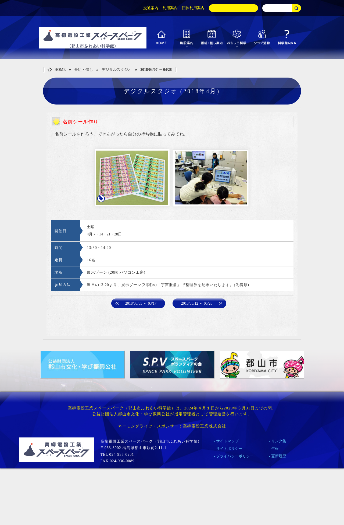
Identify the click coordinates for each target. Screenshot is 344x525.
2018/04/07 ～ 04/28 (156, 70)
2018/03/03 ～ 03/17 (141, 303)
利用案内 (170, 8)
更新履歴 (278, 456)
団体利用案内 (193, 8)
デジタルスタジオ (117, 70)
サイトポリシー (229, 449)
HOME (57, 70)
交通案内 (150, 8)
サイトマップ (227, 441)
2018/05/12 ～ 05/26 (197, 303)
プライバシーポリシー (235, 456)
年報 (275, 449)
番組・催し (83, 70)
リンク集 (278, 441)
